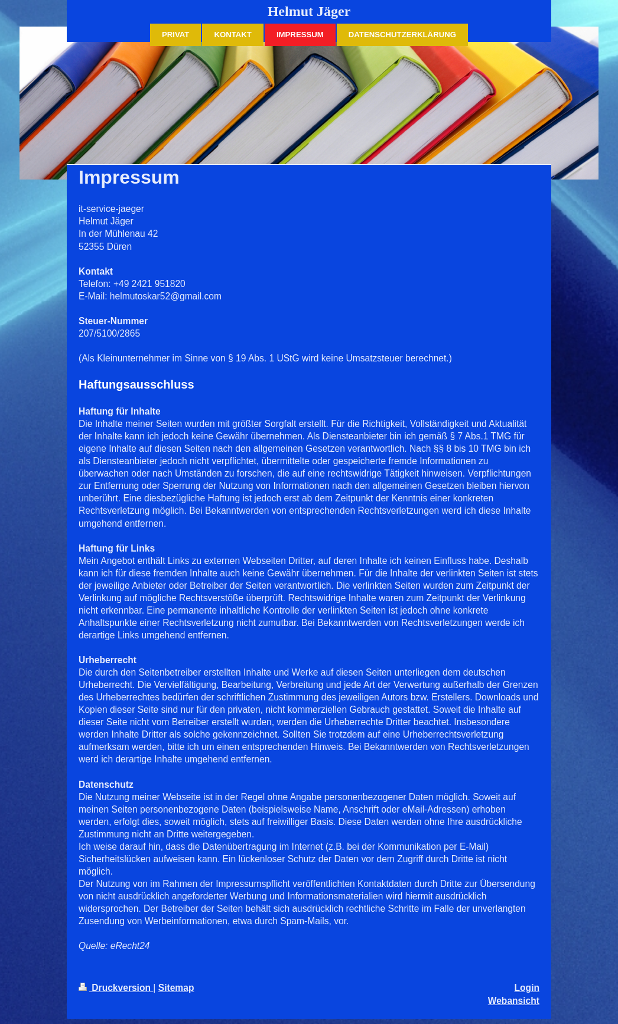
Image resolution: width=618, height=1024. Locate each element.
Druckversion (116, 988)
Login (527, 988)
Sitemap (176, 988)
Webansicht (513, 1001)
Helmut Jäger (309, 11)
